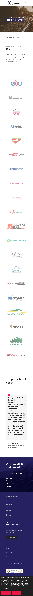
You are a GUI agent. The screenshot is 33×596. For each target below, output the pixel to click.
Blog (7, 507)
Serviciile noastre (12, 496)
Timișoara (9, 557)
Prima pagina (10, 37)
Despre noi (9, 502)
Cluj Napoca (9, 549)
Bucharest (9, 553)
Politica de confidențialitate (14, 563)
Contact (8, 510)
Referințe (9, 499)
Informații (9, 504)
